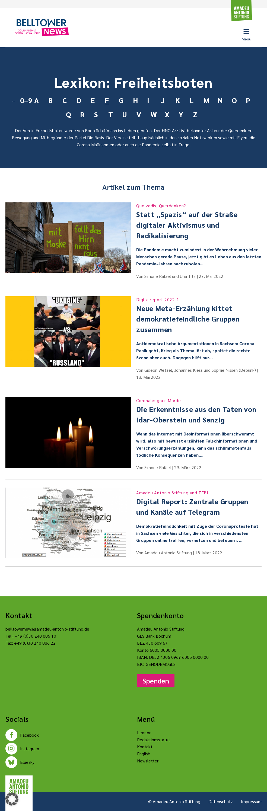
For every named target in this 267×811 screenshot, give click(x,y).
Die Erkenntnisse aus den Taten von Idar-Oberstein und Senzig (199, 410)
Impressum (251, 801)
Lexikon (144, 732)
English (143, 753)
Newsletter (147, 761)
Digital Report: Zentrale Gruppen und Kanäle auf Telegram (199, 502)
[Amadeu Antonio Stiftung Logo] (19, 786)
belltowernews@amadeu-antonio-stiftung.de (47, 629)
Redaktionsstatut (153, 739)
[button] (12, 799)
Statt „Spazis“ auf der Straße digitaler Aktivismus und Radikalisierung (199, 221)
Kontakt (144, 746)
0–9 (25, 100)
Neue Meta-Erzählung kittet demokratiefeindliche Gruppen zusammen (199, 315)
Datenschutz (220, 801)
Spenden (155, 680)
